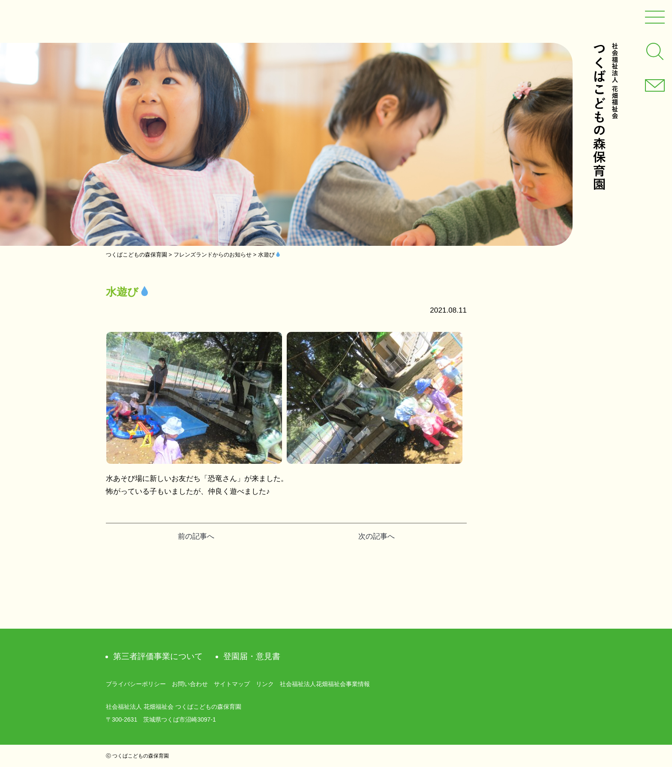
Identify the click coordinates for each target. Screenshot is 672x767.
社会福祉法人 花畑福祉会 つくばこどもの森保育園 (605, 116)
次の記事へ (376, 536)
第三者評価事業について (158, 656)
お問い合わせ (190, 683)
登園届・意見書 (251, 656)
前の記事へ (196, 536)
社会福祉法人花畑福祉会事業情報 (325, 683)
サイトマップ (232, 683)
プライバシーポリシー (136, 683)
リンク (265, 683)
